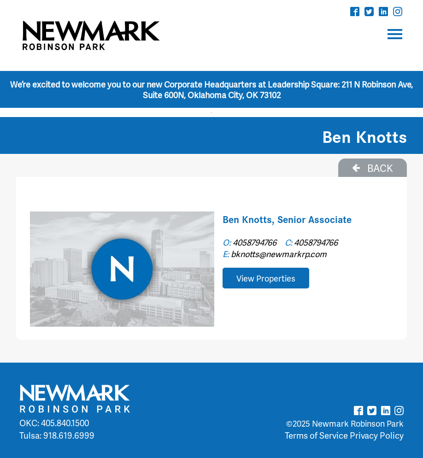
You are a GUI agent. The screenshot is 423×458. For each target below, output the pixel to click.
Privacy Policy (377, 435)
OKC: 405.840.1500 (54, 423)
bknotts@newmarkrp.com (279, 253)
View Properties (265, 278)
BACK (372, 168)
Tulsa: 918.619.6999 (56, 435)
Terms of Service (316, 435)
